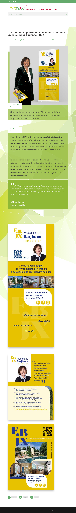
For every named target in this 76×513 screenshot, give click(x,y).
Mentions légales (50, 510)
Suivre (13, 497)
